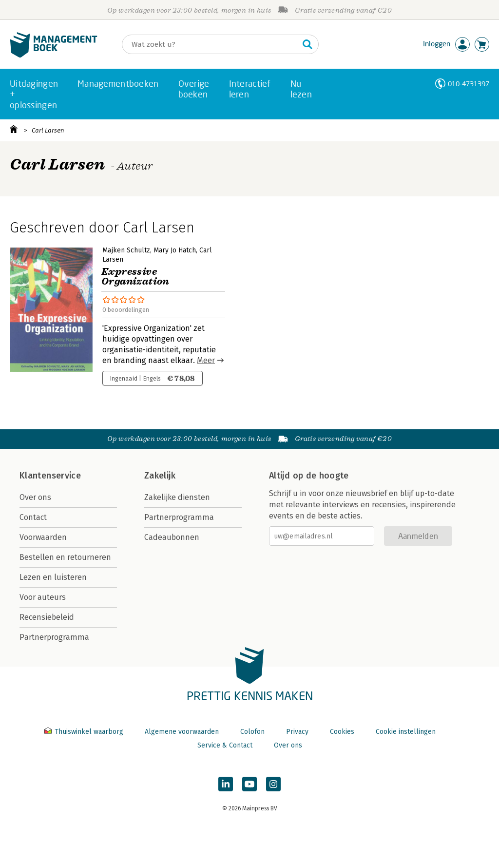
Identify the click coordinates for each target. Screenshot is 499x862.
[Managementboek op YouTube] (249, 784)
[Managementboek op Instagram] (273, 784)
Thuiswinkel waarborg (84, 732)
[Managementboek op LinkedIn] (225, 784)
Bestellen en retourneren (65, 557)
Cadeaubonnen (171, 537)
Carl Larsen (48, 130)
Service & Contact (224, 745)
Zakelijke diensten (177, 497)
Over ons (35, 497)
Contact (33, 517)
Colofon (252, 732)
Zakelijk (159, 475)
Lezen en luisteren (53, 577)
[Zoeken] (210, 44)
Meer (206, 360)
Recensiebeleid (46, 617)
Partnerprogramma (54, 637)
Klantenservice (50, 475)
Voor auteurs (42, 597)
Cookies (342, 732)
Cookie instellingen (406, 732)
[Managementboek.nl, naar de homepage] (53, 55)
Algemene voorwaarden (182, 732)
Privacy (297, 732)
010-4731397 (468, 83)
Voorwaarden (43, 537)
